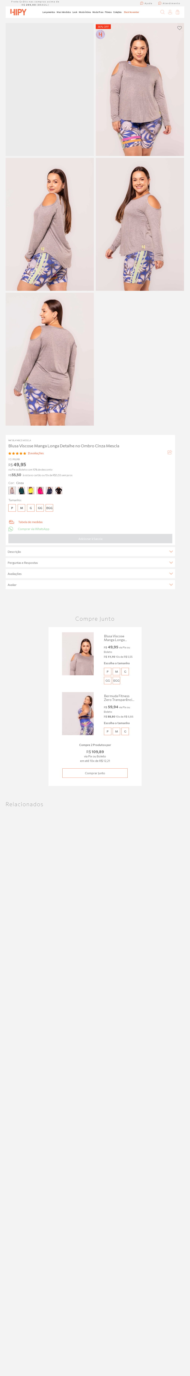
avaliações (36, 453)
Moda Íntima (85, 12)
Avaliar (90, 584)
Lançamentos (48, 12)
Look (74, 12)
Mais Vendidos (64, 12)
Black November (131, 12)
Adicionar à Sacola (90, 538)
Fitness (108, 12)
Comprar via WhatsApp (28, 529)
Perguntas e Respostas (90, 562)
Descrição (90, 551)
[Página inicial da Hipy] (18, 12)
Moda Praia (97, 12)
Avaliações (90, 573)
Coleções (117, 12)
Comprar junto (95, 773)
